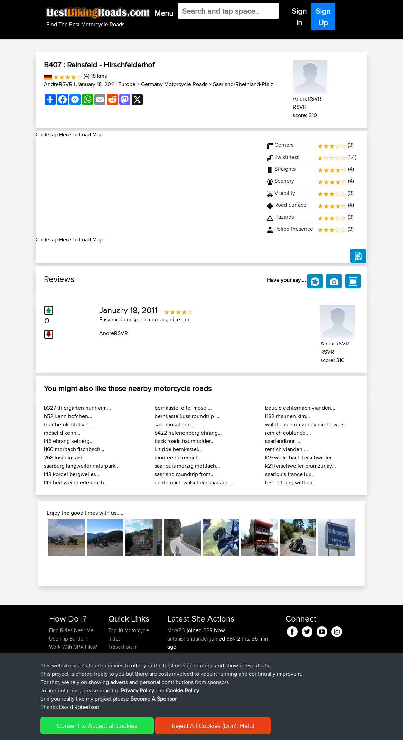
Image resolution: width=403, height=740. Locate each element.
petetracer (179, 655)
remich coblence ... (288, 433)
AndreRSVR (58, 84)
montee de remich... (178, 458)
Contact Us (120, 671)
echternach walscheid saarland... (193, 482)
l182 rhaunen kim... (287, 416)
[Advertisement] (146, 187)
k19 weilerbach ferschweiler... (300, 458)
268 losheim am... (65, 458)
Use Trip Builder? (68, 638)
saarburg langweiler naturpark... (82, 466)
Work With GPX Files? (73, 647)
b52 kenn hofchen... (68, 416)
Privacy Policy (141, 729)
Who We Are (122, 663)
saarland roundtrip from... (184, 474)
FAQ (53, 680)
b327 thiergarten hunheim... (77, 408)
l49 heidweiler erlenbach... (76, 482)
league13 (177, 663)
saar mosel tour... (174, 424)
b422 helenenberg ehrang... (188, 433)
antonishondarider (188, 638)
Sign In (299, 17)
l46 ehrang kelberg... (69, 441)
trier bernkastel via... (68, 424)
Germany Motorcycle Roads (174, 84)
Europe (126, 84)
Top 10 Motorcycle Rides (128, 634)
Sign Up (323, 17)
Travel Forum (123, 647)
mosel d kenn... (62, 433)
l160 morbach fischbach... (74, 449)
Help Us (117, 680)
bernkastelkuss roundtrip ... (186, 416)
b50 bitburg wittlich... (291, 482)
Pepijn (174, 696)
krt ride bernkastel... (178, 449)
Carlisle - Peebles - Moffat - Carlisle (219, 667)
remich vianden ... (286, 449)
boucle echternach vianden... (300, 408)
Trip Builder (121, 655)
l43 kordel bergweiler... (71, 474)
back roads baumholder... (184, 441)
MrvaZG (177, 630)
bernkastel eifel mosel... (183, 408)
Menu (163, 13)
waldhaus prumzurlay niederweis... (306, 424)
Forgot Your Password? (62, 659)
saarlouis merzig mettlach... (187, 466)
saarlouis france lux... (290, 474)
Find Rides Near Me (71, 630)
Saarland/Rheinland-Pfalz (243, 84)
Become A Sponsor (71, 671)
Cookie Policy (176, 729)
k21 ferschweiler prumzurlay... (300, 466)
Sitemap (113, 729)
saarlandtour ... (282, 441)
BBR (208, 630)
